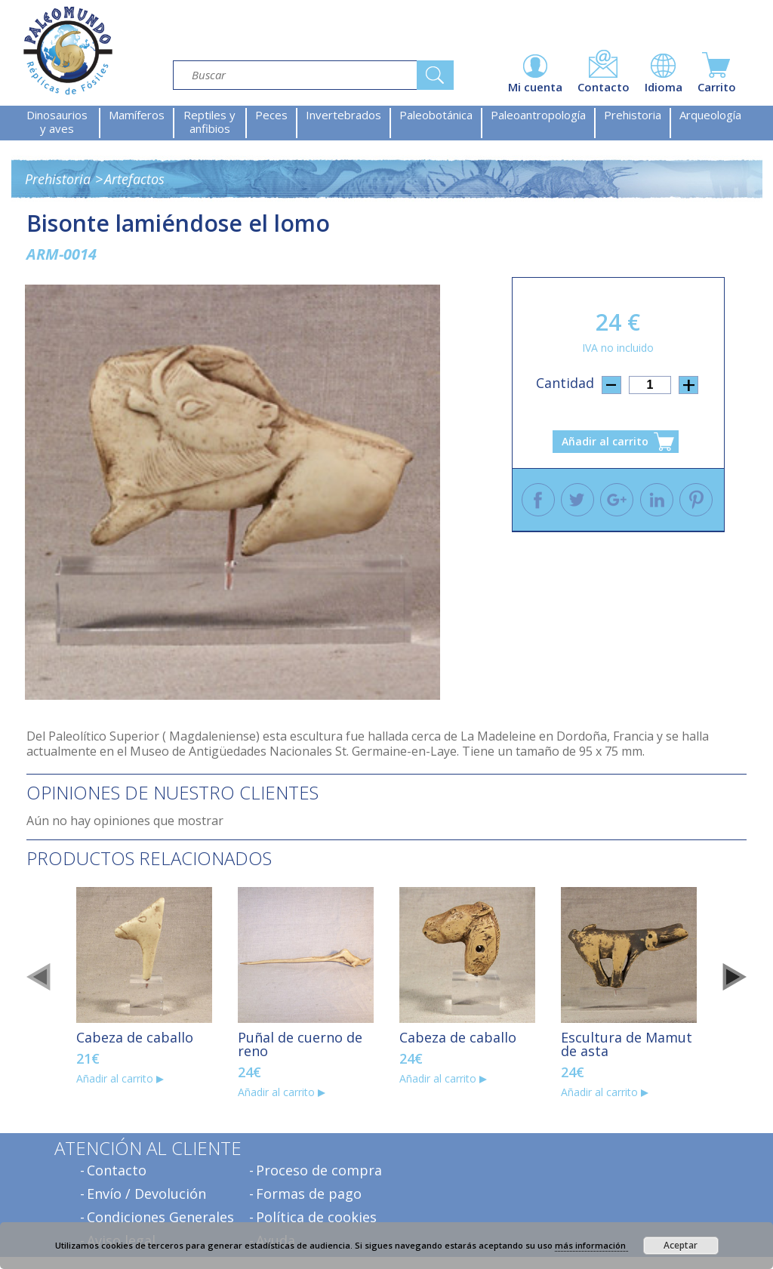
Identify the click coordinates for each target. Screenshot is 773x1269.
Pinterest (696, 499)
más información (591, 1245)
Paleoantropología (538, 115)
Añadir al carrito (605, 441)
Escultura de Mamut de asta (626, 1044)
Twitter (577, 499)
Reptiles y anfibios (209, 121)
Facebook (538, 499)
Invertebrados (343, 115)
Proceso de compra (319, 1170)
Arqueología (710, 115)
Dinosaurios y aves (57, 121)
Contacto (116, 1170)
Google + (616, 499)
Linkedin (656, 499)
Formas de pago (309, 1193)
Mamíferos (137, 115)
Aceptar (681, 1245)
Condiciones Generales (160, 1217)
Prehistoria (632, 115)
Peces (271, 115)
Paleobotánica (436, 115)
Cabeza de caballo (134, 1037)
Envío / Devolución (146, 1193)
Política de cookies (316, 1217)
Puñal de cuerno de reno (300, 1044)
